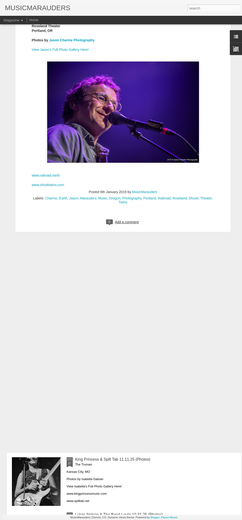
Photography (131, 123)
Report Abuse (169, 517)
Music (102, 123)
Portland (149, 123)
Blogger (155, 517)
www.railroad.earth (46, 100)
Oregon (115, 123)
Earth (63, 123)
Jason (73, 123)
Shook (193, 123)
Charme (51, 123)
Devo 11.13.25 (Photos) (95, 404)
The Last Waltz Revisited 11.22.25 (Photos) (112, 294)
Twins (123, 126)
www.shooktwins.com (48, 109)
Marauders (88, 123)
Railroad (164, 123)
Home (33, 20)
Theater (206, 123)
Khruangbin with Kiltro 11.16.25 (102, 349)
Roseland (179, 123)
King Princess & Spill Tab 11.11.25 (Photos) (112, 459)
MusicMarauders (144, 116)
